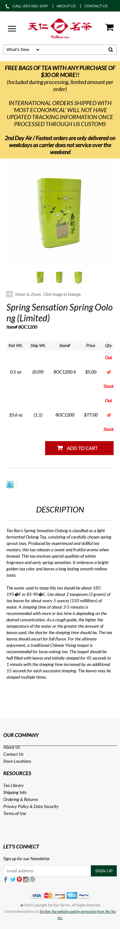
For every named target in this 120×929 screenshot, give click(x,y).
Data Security (46, 806)
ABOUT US (66, 6)
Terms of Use (14, 813)
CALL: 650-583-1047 (26, 6)
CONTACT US (96, 6)
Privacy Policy (16, 806)
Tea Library (13, 785)
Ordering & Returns (20, 799)
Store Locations (17, 761)
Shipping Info (15, 792)
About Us (11, 747)
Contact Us (13, 754)
